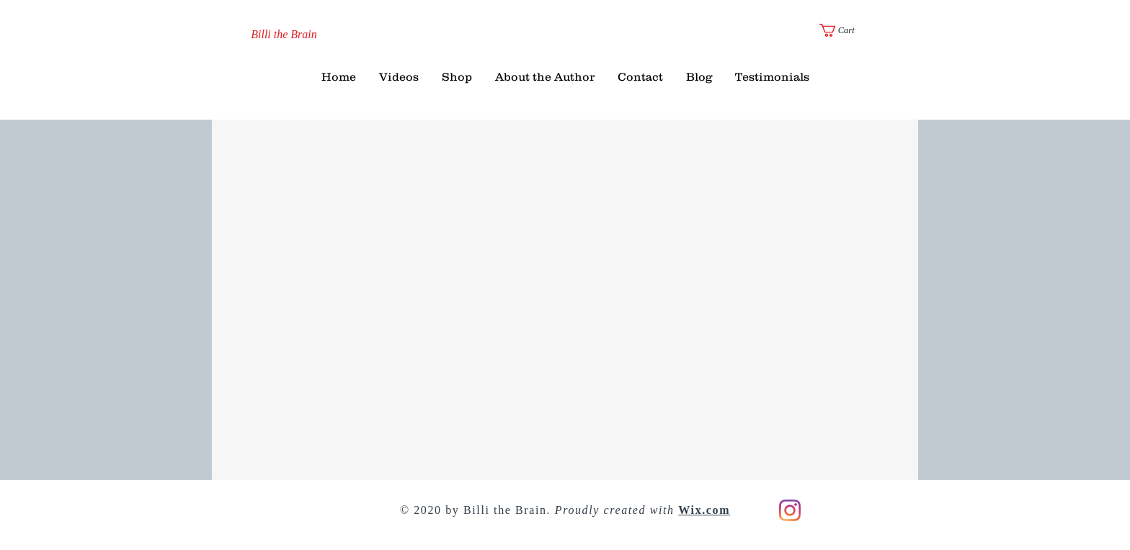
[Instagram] (790, 510)
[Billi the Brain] (284, 34)
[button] (844, 30)
